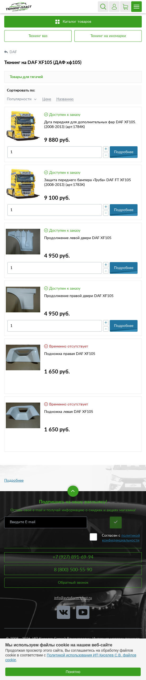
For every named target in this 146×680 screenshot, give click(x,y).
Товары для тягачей (26, 77)
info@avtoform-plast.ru (73, 598)
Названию (65, 99)
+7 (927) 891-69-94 (73, 557)
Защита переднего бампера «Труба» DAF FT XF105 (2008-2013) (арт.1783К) (87, 182)
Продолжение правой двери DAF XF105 (78, 296)
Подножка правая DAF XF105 (69, 354)
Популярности (19, 99)
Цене (46, 99)
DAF (14, 52)
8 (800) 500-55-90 (73, 570)
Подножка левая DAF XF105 (68, 412)
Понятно (73, 672)
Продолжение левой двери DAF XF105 (77, 238)
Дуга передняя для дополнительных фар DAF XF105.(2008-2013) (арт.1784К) (90, 124)
